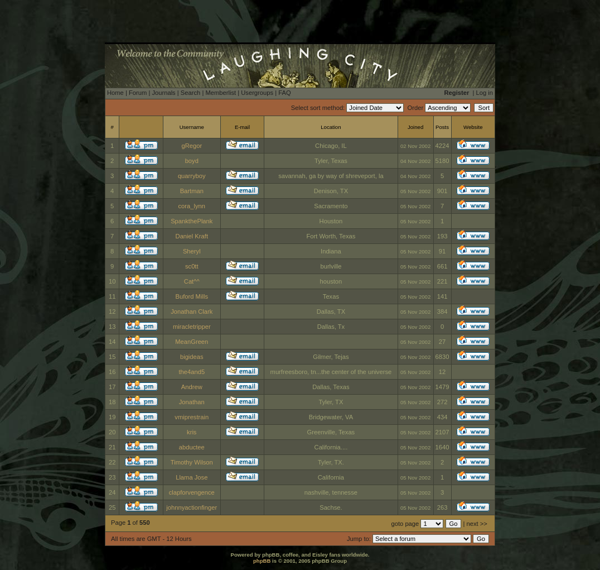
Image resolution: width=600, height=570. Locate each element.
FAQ (284, 92)
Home (115, 92)
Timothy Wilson (192, 462)
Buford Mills (192, 296)
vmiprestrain (192, 417)
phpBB (261, 561)
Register (457, 92)
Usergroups (257, 92)
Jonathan (192, 402)
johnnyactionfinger (191, 507)
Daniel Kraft (192, 236)
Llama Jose (191, 477)
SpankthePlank (191, 221)
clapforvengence (192, 492)
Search (190, 92)
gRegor (191, 145)
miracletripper (192, 326)
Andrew (191, 387)
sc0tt (192, 266)
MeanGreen (191, 341)
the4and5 (191, 371)
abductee (192, 447)
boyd (192, 160)
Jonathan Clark (191, 311)
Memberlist (220, 92)
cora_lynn (192, 206)
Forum (138, 92)
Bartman (192, 191)
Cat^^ (192, 281)
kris (191, 432)
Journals (163, 92)
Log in (484, 92)
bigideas (192, 356)
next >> (477, 523)
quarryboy (192, 176)
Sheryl (192, 251)
